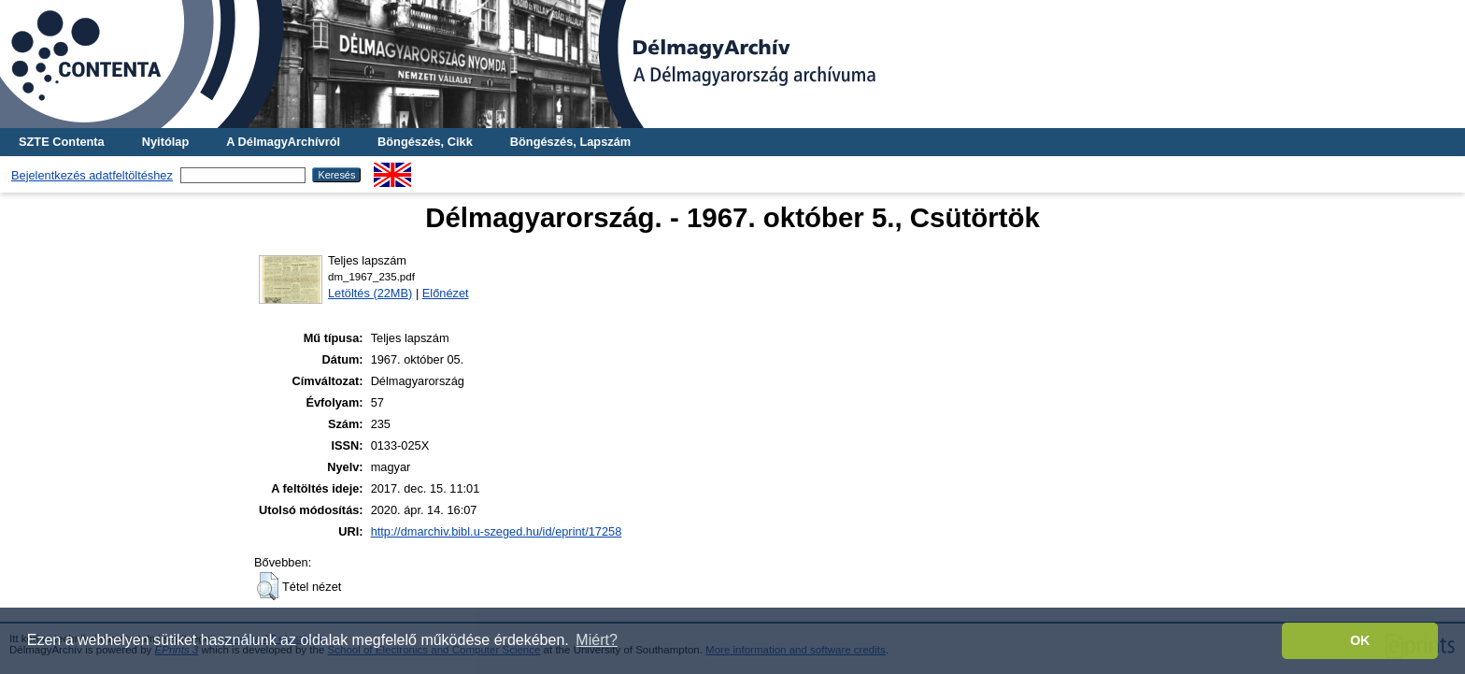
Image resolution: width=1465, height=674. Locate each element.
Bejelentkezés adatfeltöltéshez (92, 175)
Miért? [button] (596, 640)
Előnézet (445, 293)
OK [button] (1360, 640)
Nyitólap (165, 142)
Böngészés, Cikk (425, 142)
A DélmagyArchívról (283, 142)
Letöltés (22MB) (370, 293)
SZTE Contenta (62, 142)
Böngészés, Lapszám (570, 142)
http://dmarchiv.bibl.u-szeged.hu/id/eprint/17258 (496, 531)
